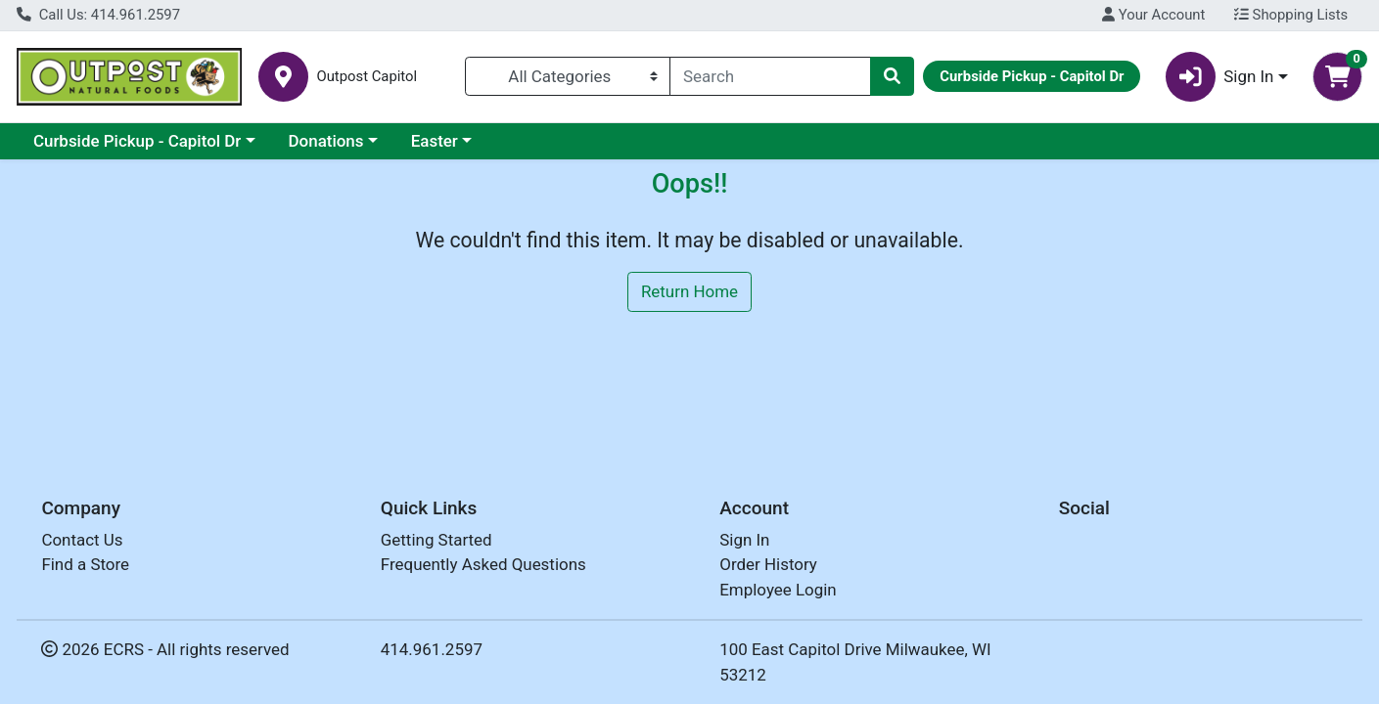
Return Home (689, 291)
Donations (326, 141)
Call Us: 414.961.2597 (98, 14)
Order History (768, 564)
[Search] (770, 76)
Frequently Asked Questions (483, 564)
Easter (434, 141)
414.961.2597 (432, 649)
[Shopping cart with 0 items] (1337, 77)
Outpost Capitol (366, 76)
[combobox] (770, 76)
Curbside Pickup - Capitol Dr (137, 141)
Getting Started (436, 540)
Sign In (744, 540)
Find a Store (85, 564)
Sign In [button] (1220, 77)
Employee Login (777, 589)
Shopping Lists (1291, 14)
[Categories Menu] (567, 76)
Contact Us (81, 540)
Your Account (1153, 14)
